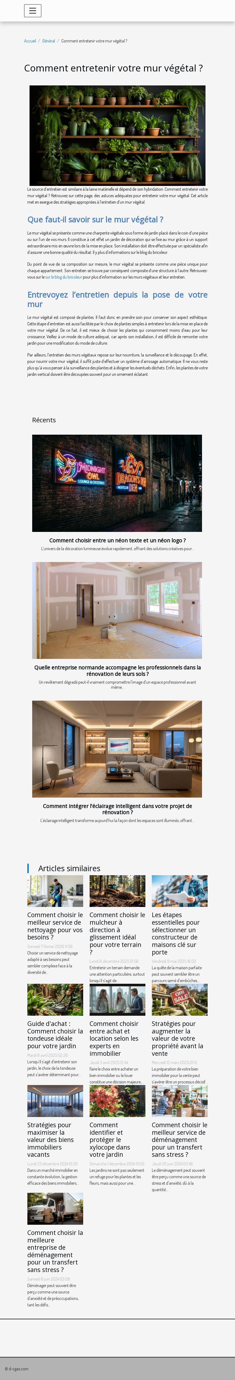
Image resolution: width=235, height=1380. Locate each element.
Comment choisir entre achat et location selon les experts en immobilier (114, 1038)
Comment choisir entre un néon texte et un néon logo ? (117, 540)
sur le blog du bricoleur (63, 277)
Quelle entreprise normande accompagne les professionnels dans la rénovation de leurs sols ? (117, 670)
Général (48, 41)
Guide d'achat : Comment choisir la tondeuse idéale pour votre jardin (55, 1034)
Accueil (30, 41)
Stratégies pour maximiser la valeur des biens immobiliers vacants (50, 1139)
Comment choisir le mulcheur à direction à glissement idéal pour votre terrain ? (117, 933)
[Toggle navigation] (32, 10)
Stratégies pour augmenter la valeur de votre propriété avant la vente (177, 1038)
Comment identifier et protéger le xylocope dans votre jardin (110, 1139)
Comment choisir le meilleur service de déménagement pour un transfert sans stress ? (179, 1139)
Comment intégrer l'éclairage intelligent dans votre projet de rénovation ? (117, 809)
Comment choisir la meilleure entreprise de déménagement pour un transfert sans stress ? (55, 1251)
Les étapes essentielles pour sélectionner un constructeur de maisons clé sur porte (176, 933)
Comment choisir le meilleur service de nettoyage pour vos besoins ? (55, 925)
